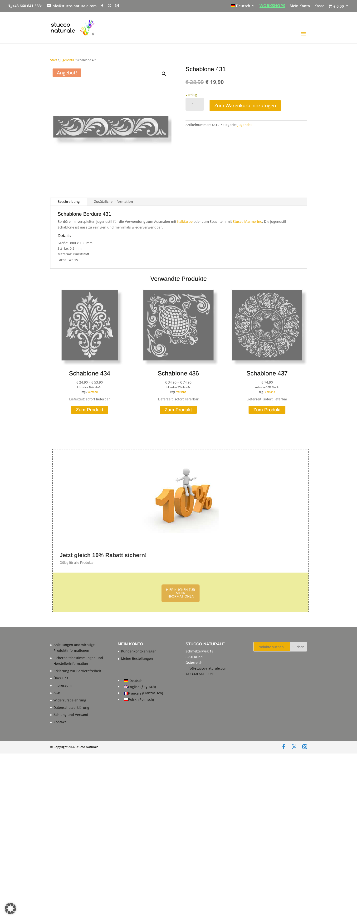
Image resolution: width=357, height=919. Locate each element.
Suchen (298, 647)
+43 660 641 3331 (27, 5)
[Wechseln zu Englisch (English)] (143, 687)
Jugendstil (67, 60)
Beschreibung (69, 201)
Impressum (63, 685)
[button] (164, 73)
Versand (93, 392)
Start (53, 60)
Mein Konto (300, 6)
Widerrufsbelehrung (70, 700)
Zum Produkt (89, 409)
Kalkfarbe (185, 221)
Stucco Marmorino (247, 221)
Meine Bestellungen (137, 658)
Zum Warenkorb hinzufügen (245, 105)
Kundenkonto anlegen (138, 651)
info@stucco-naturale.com (206, 668)
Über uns (61, 678)
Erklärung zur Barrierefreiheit (77, 671)
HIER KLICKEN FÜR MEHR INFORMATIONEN (180, 592)
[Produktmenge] (195, 104)
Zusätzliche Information (113, 201)
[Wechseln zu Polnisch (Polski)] (143, 699)
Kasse (319, 6)
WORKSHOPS (272, 6)
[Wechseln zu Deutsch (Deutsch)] (143, 680)
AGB (57, 692)
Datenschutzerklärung (71, 707)
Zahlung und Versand (71, 714)
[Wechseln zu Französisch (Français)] (143, 693)
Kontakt (60, 722)
